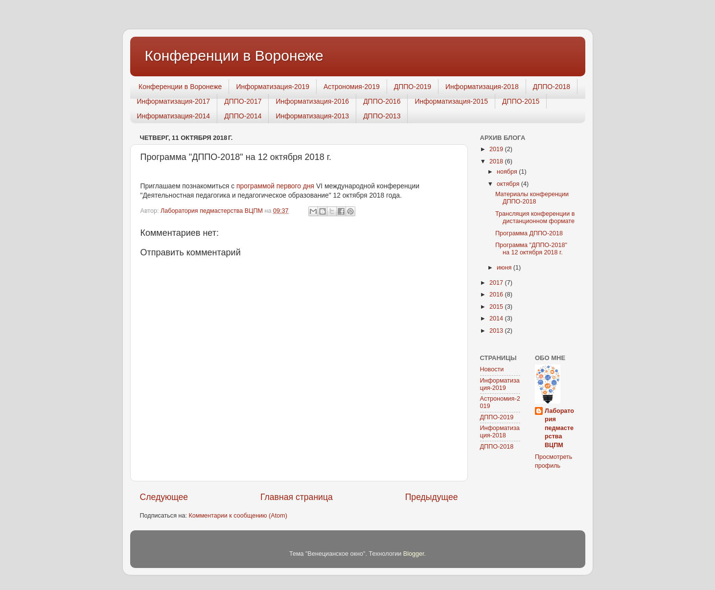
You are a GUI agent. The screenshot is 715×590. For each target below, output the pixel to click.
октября (509, 184)
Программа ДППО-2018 (529, 233)
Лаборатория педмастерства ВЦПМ (559, 428)
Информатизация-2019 (272, 87)
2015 (497, 306)
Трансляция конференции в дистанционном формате (535, 217)
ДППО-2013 (381, 116)
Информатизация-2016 (312, 101)
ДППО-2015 (520, 101)
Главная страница (296, 497)
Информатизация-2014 (173, 116)
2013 (497, 330)
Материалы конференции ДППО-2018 (532, 198)
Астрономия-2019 (351, 87)
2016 (497, 294)
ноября (508, 171)
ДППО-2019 (412, 87)
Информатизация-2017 (173, 101)
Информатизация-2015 (451, 101)
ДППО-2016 (381, 101)
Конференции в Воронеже (234, 55)
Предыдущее (431, 497)
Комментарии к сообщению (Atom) (237, 515)
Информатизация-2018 (482, 87)
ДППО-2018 (551, 87)
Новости (492, 369)
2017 (497, 282)
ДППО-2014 (242, 116)
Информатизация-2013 (312, 116)
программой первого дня (275, 186)
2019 (497, 149)
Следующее (164, 497)
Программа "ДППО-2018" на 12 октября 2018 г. (531, 249)
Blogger (413, 553)
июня (505, 267)
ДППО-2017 (242, 101)
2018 (497, 161)
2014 (497, 318)
